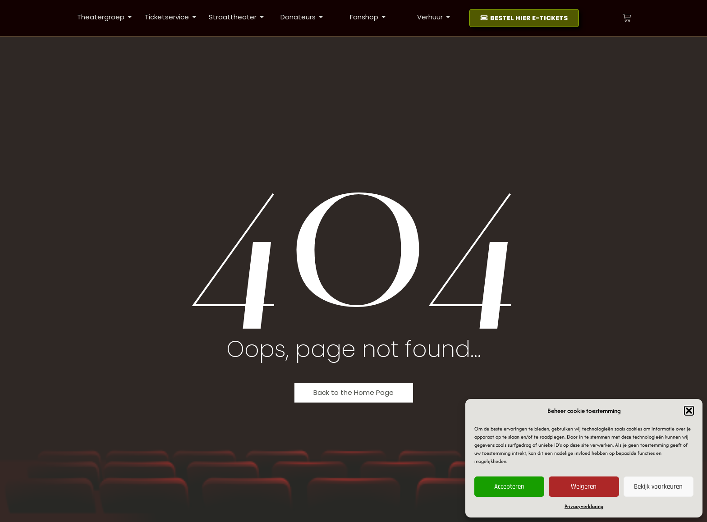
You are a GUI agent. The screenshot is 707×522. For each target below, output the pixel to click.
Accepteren (509, 486)
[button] (688, 410)
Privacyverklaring (584, 506)
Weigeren (584, 486)
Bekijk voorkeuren (658, 486)
